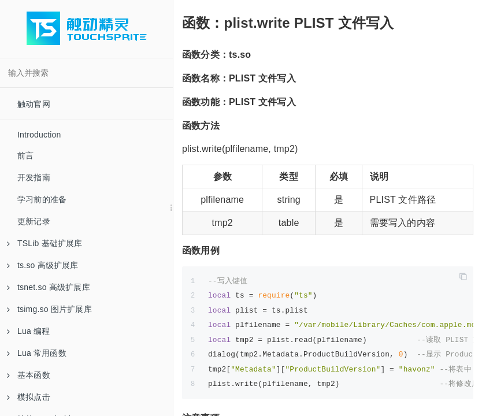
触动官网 (33, 104)
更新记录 (33, 221)
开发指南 (33, 177)
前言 (25, 155)
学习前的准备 (41, 199)
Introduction (39, 134)
